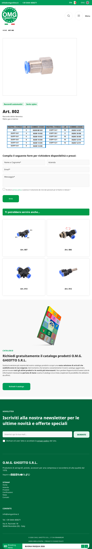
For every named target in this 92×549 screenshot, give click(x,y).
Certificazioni (8, 492)
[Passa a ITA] (72, 2)
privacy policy (17, 190)
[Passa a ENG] (84, 2)
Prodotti (6, 490)
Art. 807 (23, 249)
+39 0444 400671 (13, 520)
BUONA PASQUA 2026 (35, 546)
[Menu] (82, 15)
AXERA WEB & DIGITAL (36, 541)
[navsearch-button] (69, 16)
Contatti (6, 497)
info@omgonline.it (11, 514)
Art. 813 (23, 288)
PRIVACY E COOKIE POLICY (54, 541)
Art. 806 (68, 249)
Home (5, 30)
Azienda (6, 487)
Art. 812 (68, 288)
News (5, 495)
